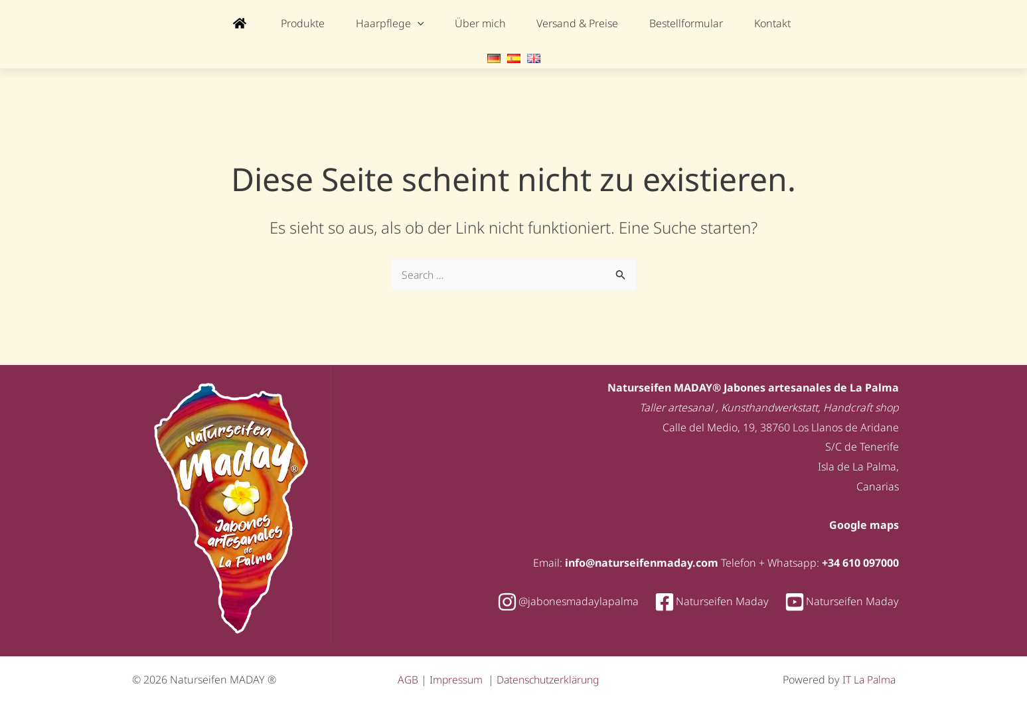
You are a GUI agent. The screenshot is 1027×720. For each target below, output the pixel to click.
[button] (400, 23)
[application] (428, 23)
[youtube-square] (842, 600)
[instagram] (574, 600)
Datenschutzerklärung (553, 677)
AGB (410, 677)
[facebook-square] (718, 600)
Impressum (458, 677)
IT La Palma (868, 677)
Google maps (864, 523)
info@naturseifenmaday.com (641, 560)
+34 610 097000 (860, 560)
